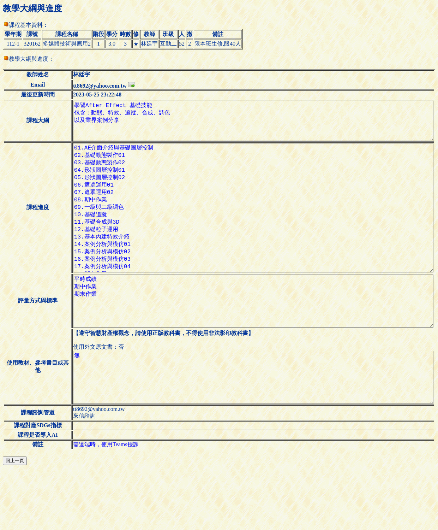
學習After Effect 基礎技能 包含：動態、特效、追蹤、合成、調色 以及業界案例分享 (247, 125)
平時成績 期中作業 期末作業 (247, 343)
